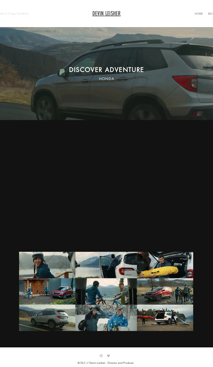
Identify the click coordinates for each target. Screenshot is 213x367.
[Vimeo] (108, 356)
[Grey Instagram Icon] (101, 356)
